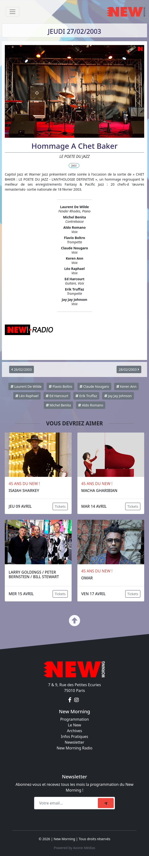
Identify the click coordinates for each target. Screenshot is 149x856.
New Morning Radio (75, 748)
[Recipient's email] (66, 803)
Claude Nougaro (94, 386)
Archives (74, 730)
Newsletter (74, 742)
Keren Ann (126, 386)
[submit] (106, 803)
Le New (74, 725)
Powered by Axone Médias (74, 847)
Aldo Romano (90, 405)
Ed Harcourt (57, 396)
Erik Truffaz (86, 396)
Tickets (60, 506)
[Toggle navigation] (12, 12)
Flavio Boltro (60, 386)
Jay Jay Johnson (118, 396)
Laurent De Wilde (26, 386)
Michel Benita (58, 405)
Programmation (74, 719)
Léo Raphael (26, 396)
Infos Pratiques (74, 736)
